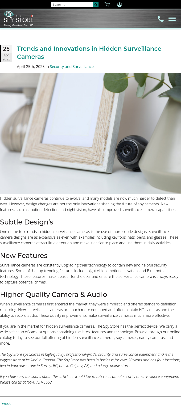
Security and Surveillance (72, 66)
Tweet (5, 403)
